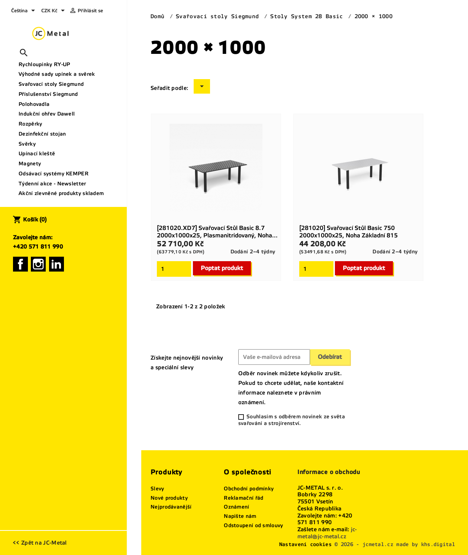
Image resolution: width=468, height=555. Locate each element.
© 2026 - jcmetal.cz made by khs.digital (395, 544)
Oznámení (236, 507)
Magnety (30, 163)
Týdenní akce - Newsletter (52, 183)
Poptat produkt (222, 268)
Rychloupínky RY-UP (44, 64)
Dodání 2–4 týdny (252, 251)
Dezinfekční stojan (42, 134)
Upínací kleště (37, 153)
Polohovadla (34, 104)
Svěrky (27, 144)
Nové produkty (169, 498)
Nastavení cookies (305, 544)
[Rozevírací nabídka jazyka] (24, 11)
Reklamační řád (243, 498)
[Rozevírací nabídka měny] (54, 11)
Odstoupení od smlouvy (253, 525)
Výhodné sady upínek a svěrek (57, 74)
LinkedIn (56, 264)
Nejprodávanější (171, 507)
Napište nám (240, 516)
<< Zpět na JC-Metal (40, 543)
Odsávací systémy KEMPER (53, 173)
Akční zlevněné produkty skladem (61, 193)
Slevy (157, 488)
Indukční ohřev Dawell (47, 114)
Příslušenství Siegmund (48, 94)
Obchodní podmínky (249, 488)
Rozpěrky (30, 124)
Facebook (20, 264)
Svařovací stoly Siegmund (51, 84)
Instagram (38, 264)
